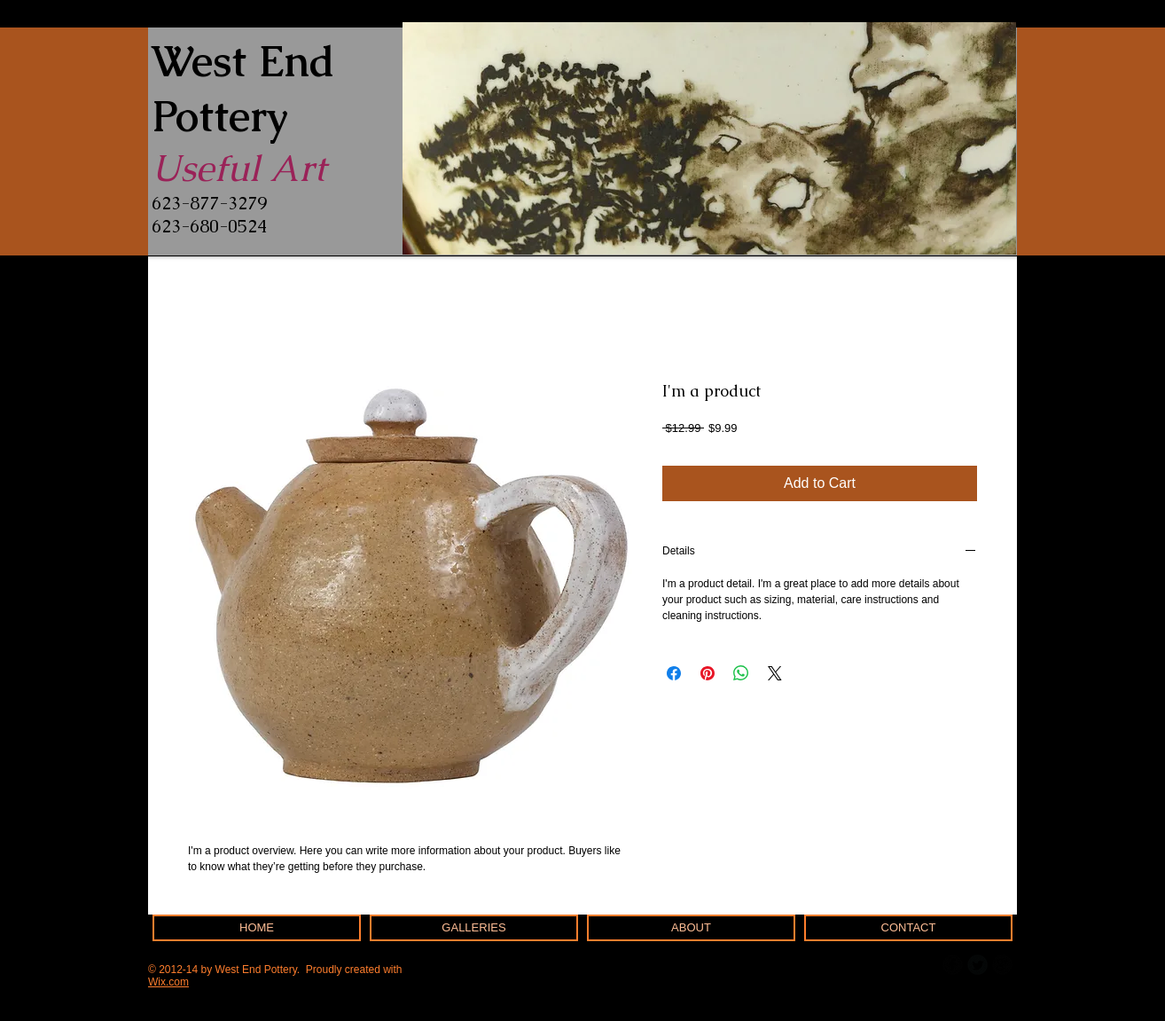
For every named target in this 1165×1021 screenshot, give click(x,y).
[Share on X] (775, 673)
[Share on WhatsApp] (741, 673)
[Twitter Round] (977, 964)
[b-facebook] (952, 964)
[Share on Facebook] (673, 673)
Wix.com (168, 982)
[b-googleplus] (1002, 964)
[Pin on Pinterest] (707, 673)
